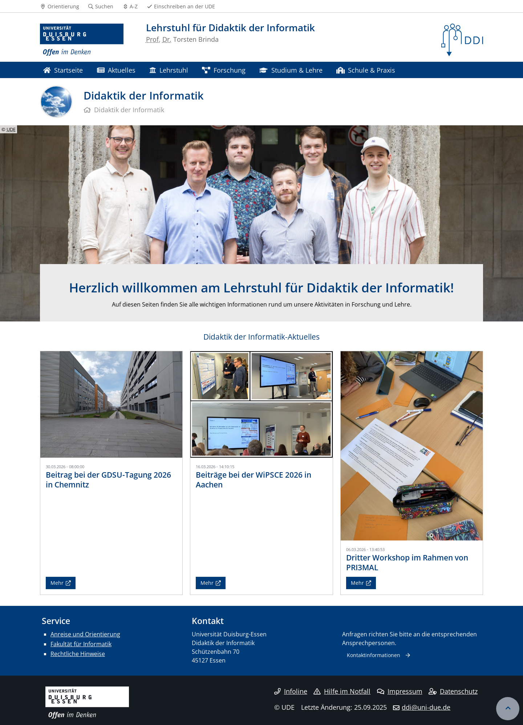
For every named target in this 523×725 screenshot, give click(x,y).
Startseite (63, 69)
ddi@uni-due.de (426, 707)
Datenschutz (453, 691)
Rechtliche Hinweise (77, 654)
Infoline (290, 691)
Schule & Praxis (365, 69)
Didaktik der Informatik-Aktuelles (261, 337)
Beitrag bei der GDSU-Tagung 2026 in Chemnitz (108, 480)
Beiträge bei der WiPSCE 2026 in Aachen (253, 480)
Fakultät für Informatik (81, 644)
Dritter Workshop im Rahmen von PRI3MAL (407, 562)
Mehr (57, 582)
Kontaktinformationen (373, 655)
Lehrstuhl (168, 69)
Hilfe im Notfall (341, 691)
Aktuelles (116, 69)
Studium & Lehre (290, 69)
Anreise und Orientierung (85, 634)
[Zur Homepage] (81, 40)
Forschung (224, 69)
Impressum (399, 691)
